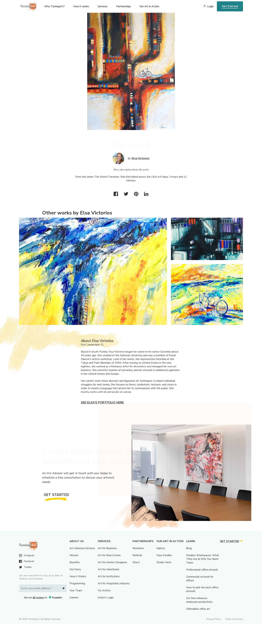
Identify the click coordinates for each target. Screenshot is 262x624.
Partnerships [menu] (123, 6)
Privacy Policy (214, 619)
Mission (74, 555)
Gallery (160, 548)
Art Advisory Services (82, 548)
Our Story (75, 569)
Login (210, 6)
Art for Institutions (109, 576)
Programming (77, 583)
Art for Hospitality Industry (114, 583)
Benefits (75, 562)
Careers (74, 597)
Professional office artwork (202, 570)
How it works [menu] (81, 6)
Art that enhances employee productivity (199, 600)
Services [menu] (102, 6)
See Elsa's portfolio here (102, 402)
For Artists (104, 590)
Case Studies (164, 555)
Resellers (138, 548)
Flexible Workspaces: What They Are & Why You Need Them (202, 559)
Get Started (230, 6)
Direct (136, 562)
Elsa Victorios (141, 158)
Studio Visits (163, 562)
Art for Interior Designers (112, 562)
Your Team (76, 590)
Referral (137, 555)
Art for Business (107, 548)
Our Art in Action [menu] (149, 6)
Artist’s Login (106, 597)
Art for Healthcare (108, 569)
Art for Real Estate (109, 555)
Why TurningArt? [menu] (54, 6)
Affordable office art (198, 609)
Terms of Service (234, 619)
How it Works (78, 576)
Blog (189, 548)
